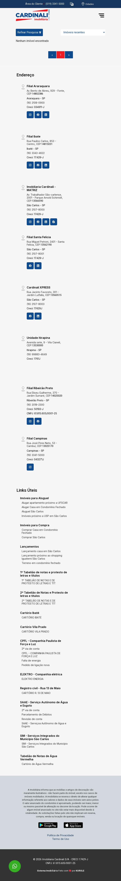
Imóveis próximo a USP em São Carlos (44, 515)
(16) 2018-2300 (35, 404)
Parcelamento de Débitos (37, 714)
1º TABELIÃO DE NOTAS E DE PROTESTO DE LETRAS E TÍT (39, 582)
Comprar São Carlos (33, 537)
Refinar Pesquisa (29, 32)
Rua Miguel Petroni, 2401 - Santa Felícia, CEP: (45, 243)
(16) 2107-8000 (36, 209)
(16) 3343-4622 (36, 153)
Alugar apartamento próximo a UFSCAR (45, 502)
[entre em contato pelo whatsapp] (11, 864)
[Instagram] (30, 114)
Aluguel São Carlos (33, 511)
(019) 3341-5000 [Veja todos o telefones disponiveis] (55, 3)
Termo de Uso (60, 838)
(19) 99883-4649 (37, 354)
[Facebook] (38, 114)
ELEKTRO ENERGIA (32, 678)
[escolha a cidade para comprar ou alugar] (87, 4)
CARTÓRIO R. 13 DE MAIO (36, 692)
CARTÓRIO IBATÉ (31, 617)
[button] (71, 4)
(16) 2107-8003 (35, 304)
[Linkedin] (45, 114)
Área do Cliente (34, 3)
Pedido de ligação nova (35, 665)
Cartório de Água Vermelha (37, 763)
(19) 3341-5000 (35, 455)
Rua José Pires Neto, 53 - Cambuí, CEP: (42, 444)
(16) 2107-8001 (35, 253)
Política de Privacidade (60, 835)
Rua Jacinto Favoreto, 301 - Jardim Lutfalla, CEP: (44, 293)
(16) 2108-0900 (36, 102)
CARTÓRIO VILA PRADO (35, 631)
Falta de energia (31, 660)
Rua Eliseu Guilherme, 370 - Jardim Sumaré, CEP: (44, 394)
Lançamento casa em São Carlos (41, 551)
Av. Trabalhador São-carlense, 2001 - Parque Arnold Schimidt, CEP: (45, 197)
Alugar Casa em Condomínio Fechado (44, 507)
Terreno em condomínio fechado (41, 562)
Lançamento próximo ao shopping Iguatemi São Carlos (42, 557)
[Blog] (53, 221)
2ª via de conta (30, 648)
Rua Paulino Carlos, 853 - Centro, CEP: (41, 142)
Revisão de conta (32, 719)
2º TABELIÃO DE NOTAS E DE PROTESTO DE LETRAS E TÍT (39, 602)
